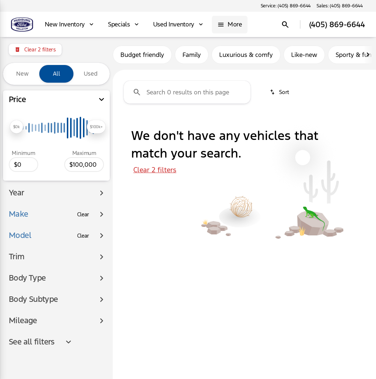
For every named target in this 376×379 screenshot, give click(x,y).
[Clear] (83, 198)
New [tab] (22, 73)
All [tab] (56, 73)
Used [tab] (91, 73)
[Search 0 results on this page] (187, 92)
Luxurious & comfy (246, 55)
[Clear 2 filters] (35, 49)
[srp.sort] (279, 92)
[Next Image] (368, 54)
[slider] (16, 126)
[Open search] (285, 24)
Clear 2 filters (154, 169)
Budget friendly (142, 55)
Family (191, 55)
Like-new (304, 55)
